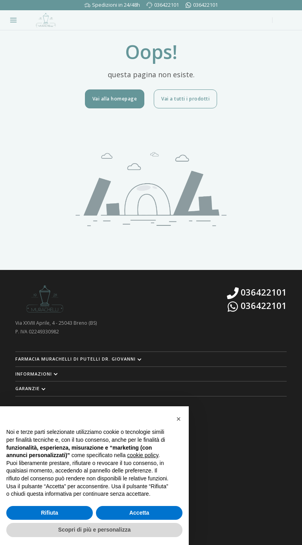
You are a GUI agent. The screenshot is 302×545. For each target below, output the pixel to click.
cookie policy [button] (142, 455)
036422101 (166, 4)
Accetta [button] (139, 513)
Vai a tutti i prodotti (185, 98)
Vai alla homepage (114, 98)
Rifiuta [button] (49, 513)
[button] (151, 359)
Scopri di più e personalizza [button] (94, 529)
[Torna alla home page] (45, 20)
